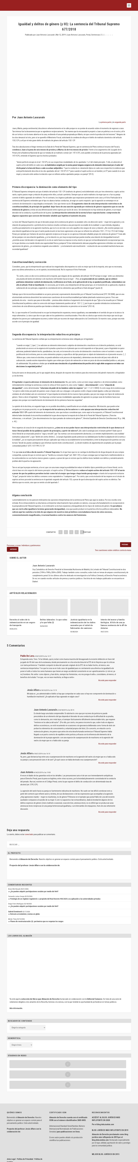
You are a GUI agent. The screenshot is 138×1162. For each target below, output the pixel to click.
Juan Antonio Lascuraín (45, 35)
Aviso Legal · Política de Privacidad (20, 1138)
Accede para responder (107, 680)
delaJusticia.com (107, 1104)
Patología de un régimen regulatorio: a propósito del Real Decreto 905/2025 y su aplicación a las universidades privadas (55, 899)
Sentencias (95, 35)
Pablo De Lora (27, 655)
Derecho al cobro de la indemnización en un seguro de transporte (22, 622)
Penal (88, 35)
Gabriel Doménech (15, 912)
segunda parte (120, 122)
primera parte (106, 122)
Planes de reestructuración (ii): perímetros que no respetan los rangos (36, 921)
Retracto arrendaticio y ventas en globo (25, 914)
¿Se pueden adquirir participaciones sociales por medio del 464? (34, 891)
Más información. (16, 1008)
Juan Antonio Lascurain (76, 35)
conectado (29, 834)
